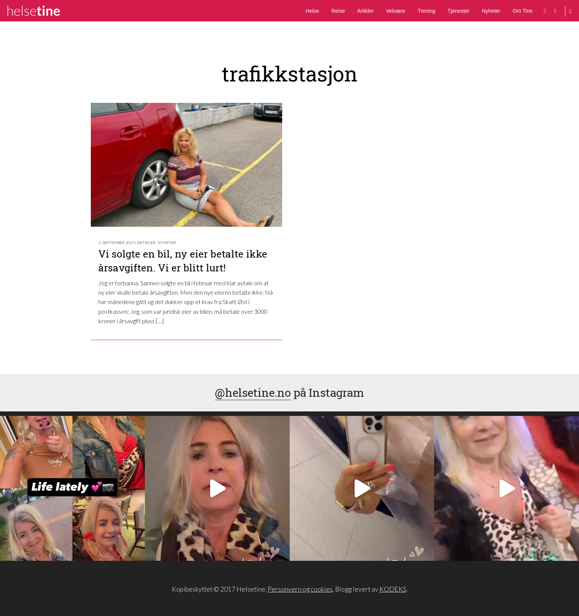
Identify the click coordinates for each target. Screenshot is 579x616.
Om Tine (522, 11)
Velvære (395, 11)
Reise (338, 11)
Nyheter (491, 11)
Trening (426, 11)
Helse (312, 11)
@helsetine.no (253, 392)
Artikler (365, 11)
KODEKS (392, 589)
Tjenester (458, 11)
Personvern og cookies (300, 589)
